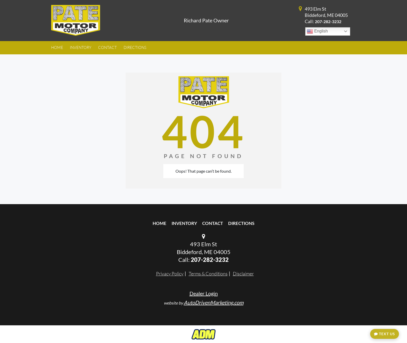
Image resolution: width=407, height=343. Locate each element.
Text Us (384, 334)
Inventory (184, 223)
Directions (241, 223)
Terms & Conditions (208, 273)
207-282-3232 (328, 21)
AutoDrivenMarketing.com (213, 302)
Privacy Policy (170, 273)
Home (159, 223)
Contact (212, 223)
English (317, 31)
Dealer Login (203, 293)
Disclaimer (243, 273)
